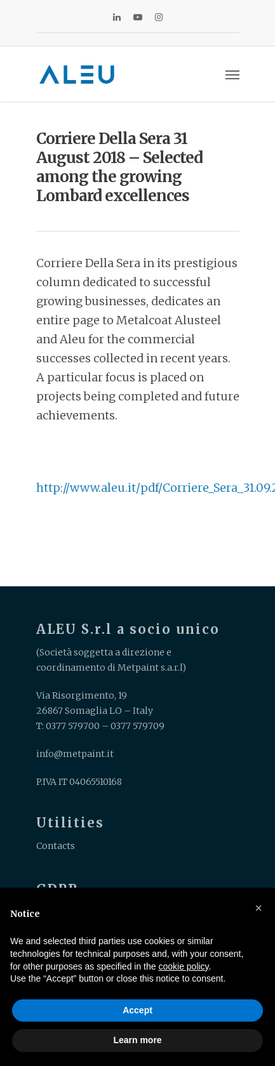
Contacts (55, 846)
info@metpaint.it (75, 754)
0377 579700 (73, 726)
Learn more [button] (137, 1040)
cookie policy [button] (183, 966)
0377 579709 (137, 726)
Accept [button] (137, 1010)
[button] (258, 908)
